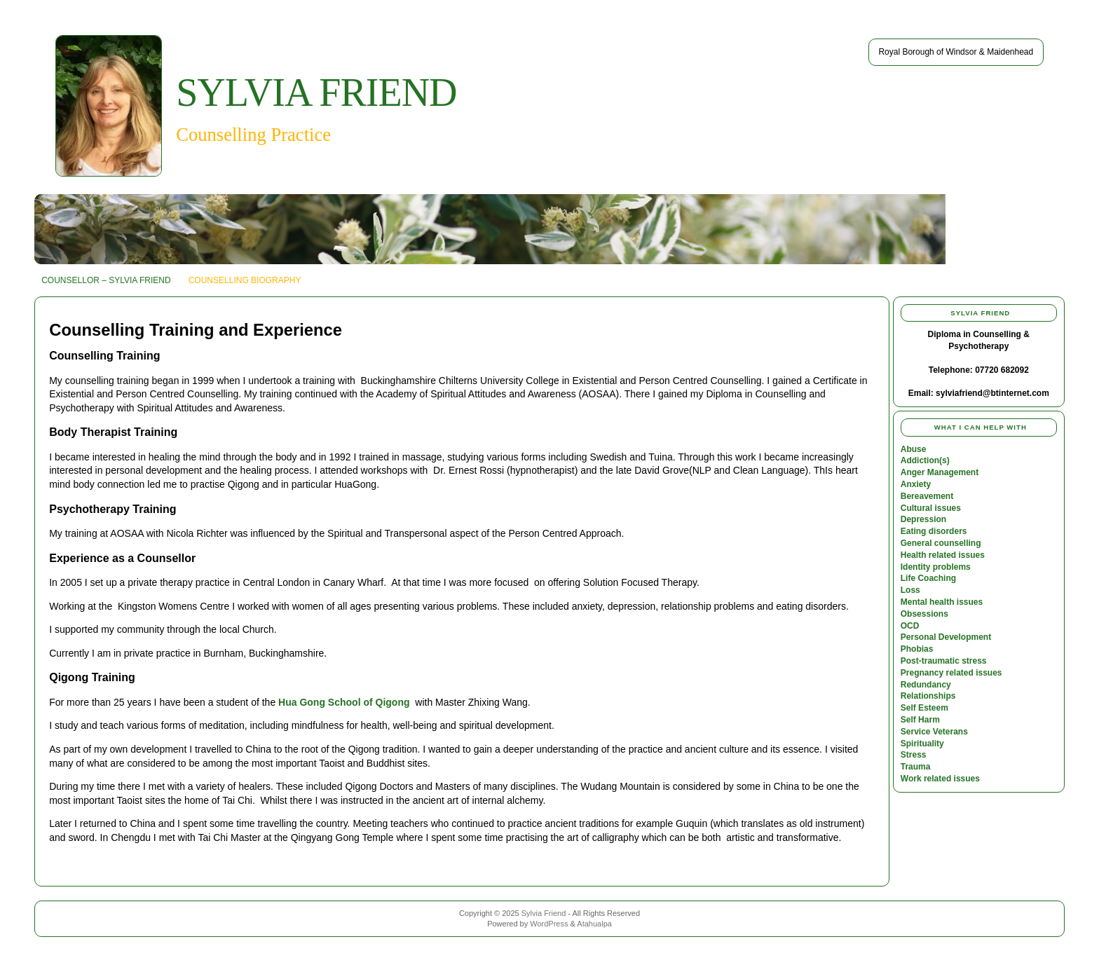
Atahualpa (594, 923)
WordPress (549, 923)
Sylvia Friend (316, 92)
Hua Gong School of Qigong (343, 702)
